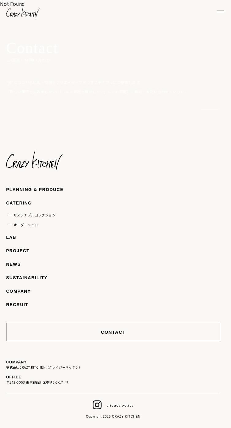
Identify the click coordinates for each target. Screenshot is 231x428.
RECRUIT (17, 304)
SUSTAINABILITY (27, 277)
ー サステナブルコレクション (32, 214)
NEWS (13, 264)
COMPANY (18, 291)
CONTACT (113, 332)
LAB (11, 237)
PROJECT (17, 250)
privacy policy (120, 405)
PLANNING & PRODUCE (35, 189)
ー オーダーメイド (23, 224)
